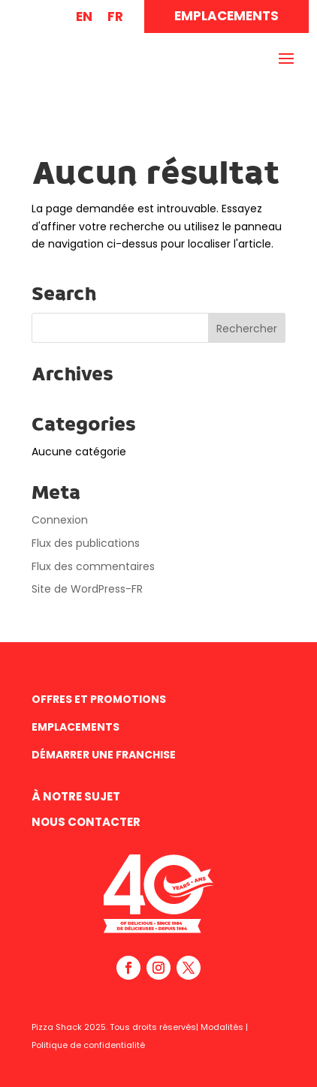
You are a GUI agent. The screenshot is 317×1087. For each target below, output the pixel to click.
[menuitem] (84, 17)
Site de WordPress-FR (87, 588)
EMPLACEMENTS (226, 16)
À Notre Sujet (76, 796)
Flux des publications (86, 543)
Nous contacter (86, 822)
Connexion (60, 519)
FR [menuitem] (115, 17)
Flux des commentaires (93, 566)
